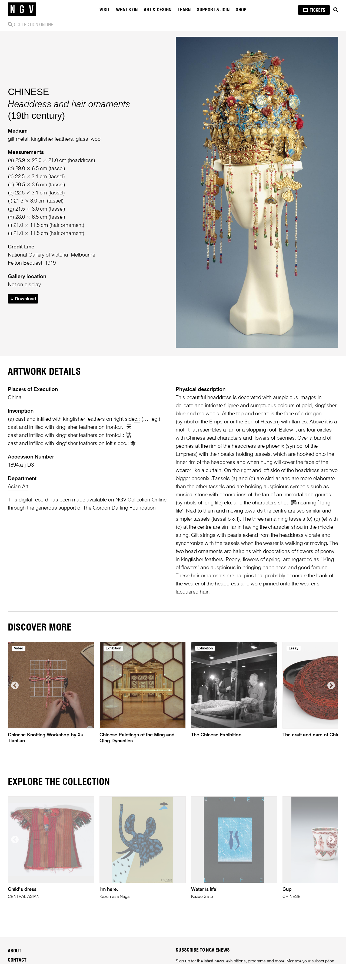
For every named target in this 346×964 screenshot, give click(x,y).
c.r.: (120, 427)
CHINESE (28, 92)
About (14, 951)
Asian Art (18, 486)
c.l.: (120, 435)
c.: (137, 419)
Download (23, 299)
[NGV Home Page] (22, 9)
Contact (17, 960)
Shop (241, 10)
